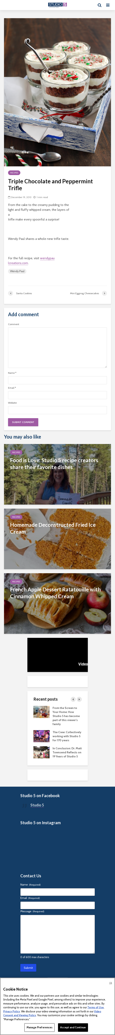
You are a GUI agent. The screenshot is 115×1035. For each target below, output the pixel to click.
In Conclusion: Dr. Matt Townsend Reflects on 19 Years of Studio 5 (67, 752)
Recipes (14, 172)
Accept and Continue (73, 1027)
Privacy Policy (11, 1011)
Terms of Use (95, 1007)
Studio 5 (37, 805)
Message (32, 911)
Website (12, 403)
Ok (110, 982)
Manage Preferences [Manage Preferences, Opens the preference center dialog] (39, 1027)
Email (12, 388)
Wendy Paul (17, 271)
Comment (13, 324)
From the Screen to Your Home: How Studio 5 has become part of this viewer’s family (66, 716)
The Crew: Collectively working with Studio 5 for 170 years (67, 736)
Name (12, 373)
